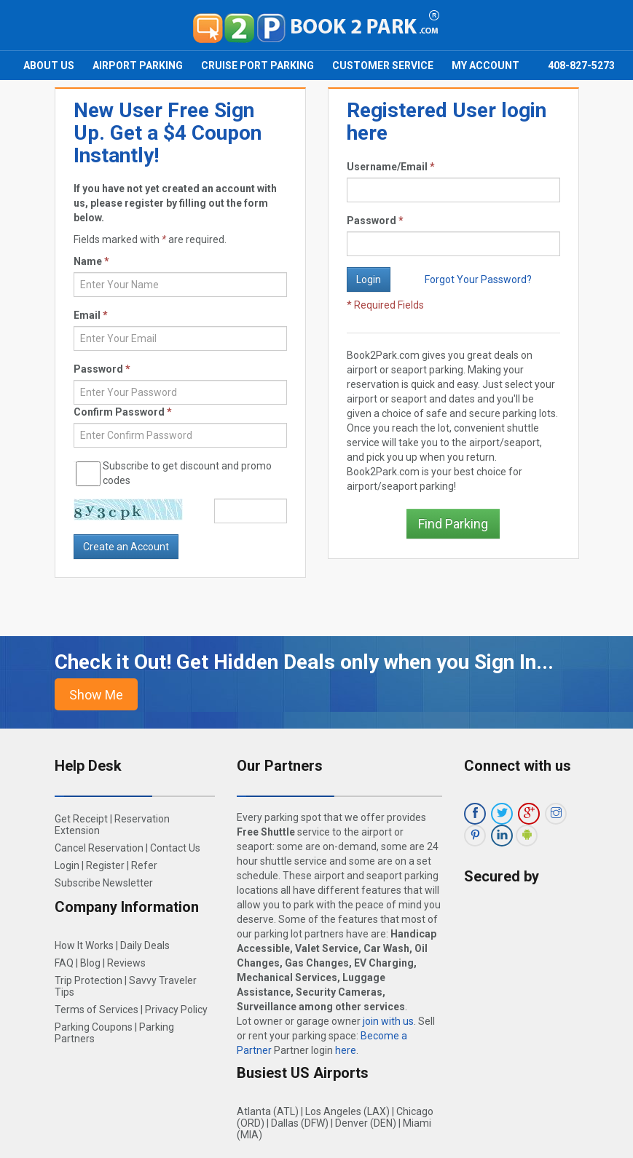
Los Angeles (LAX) (347, 1111)
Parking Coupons (94, 1027)
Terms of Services (96, 1009)
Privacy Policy (176, 1009)
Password (375, 220)
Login (67, 865)
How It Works (84, 945)
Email (91, 315)
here (345, 1050)
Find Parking (453, 523)
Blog (90, 963)
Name (91, 261)
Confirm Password (123, 412)
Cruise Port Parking (257, 65)
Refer (144, 865)
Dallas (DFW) (300, 1123)
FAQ (64, 963)
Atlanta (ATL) (268, 1111)
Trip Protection (88, 980)
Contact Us (175, 848)
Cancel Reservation (99, 848)
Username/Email (391, 166)
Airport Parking (138, 65)
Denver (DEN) (365, 1123)
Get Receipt (81, 819)
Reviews (126, 963)
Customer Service (382, 65)
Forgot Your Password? (478, 279)
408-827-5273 (581, 65)
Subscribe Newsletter (104, 883)
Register (105, 865)
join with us (388, 1021)
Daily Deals (145, 945)
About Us (48, 65)
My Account (485, 65)
